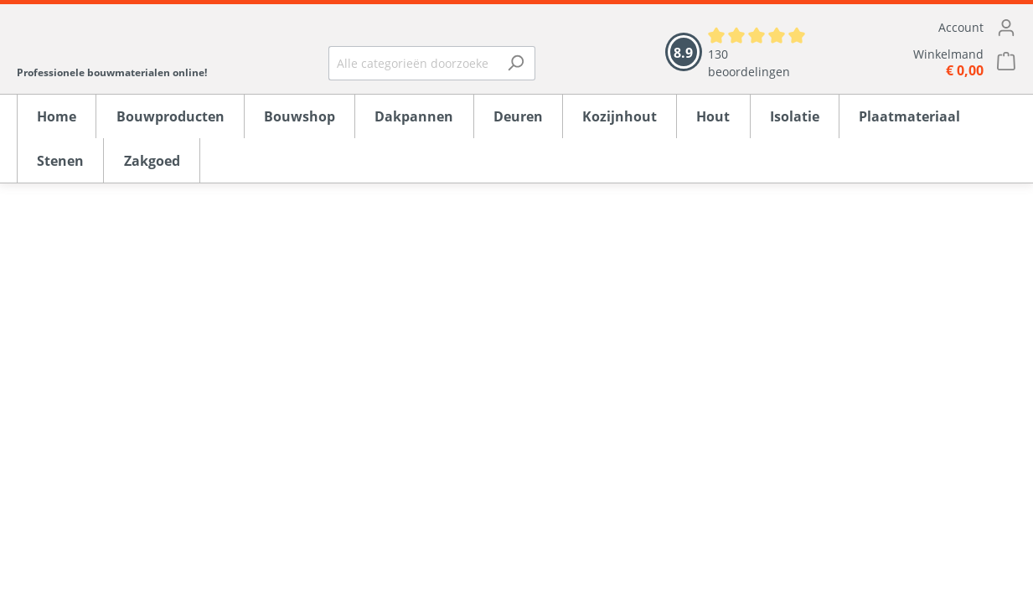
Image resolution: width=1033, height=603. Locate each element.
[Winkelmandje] (927, 62)
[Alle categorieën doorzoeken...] (412, 63)
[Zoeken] (515, 63)
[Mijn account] (927, 27)
